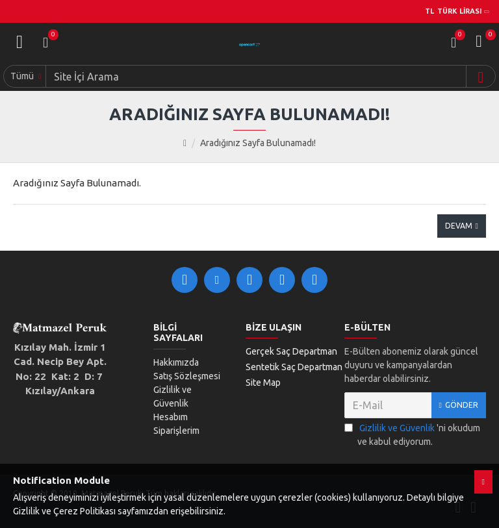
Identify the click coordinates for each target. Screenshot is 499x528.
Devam (458, 225)
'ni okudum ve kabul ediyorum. (412, 434)
